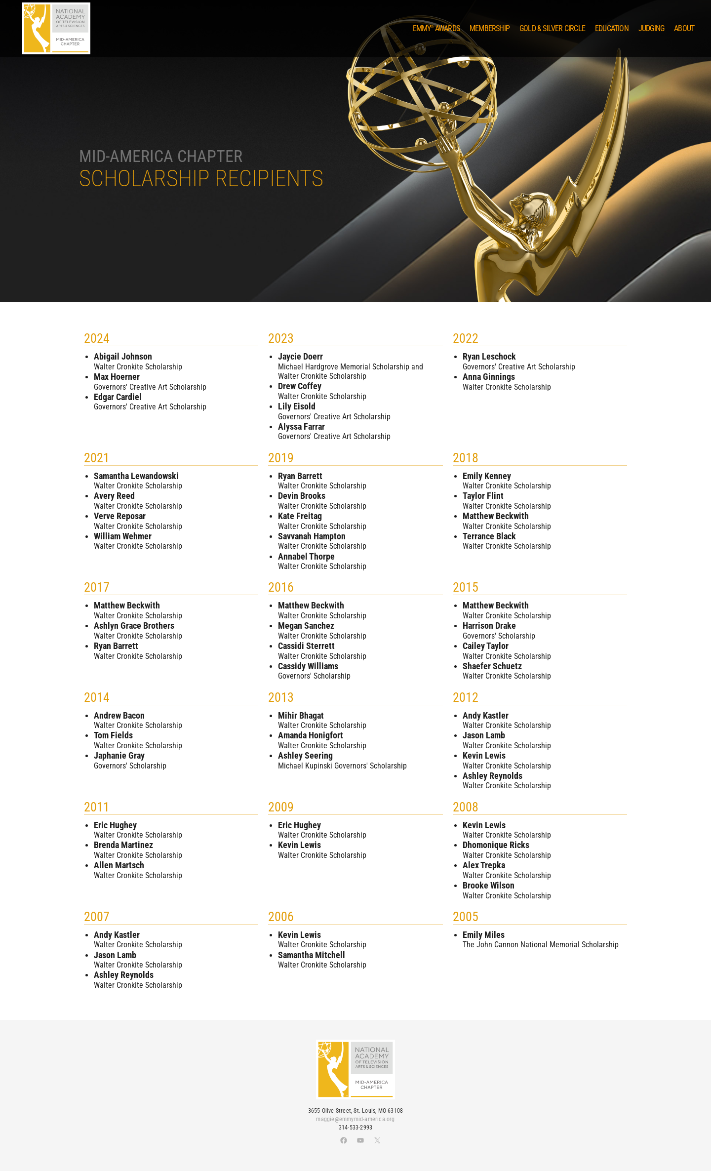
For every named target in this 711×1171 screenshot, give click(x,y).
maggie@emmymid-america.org (355, 1119)
